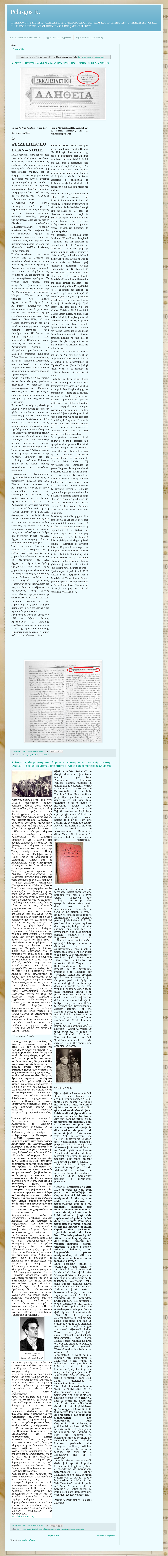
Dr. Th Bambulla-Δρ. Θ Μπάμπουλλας (25, 38)
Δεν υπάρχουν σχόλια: (35, 751)
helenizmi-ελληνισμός (76, 1529)
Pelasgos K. (25, 11)
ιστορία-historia (44, 755)
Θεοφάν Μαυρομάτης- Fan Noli (27, 755)
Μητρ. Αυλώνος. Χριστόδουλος (89, 38)
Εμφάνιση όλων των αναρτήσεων (91, 57)
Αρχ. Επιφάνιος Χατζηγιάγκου (58, 38)
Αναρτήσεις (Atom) (27, 1540)
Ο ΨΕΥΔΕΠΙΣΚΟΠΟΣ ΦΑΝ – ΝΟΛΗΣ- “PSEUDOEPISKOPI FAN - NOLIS (59, 63)
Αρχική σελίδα (18, 49)
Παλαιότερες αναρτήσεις (106, 1536)
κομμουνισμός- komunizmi (59, 1529)
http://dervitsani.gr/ (22, 1516)
